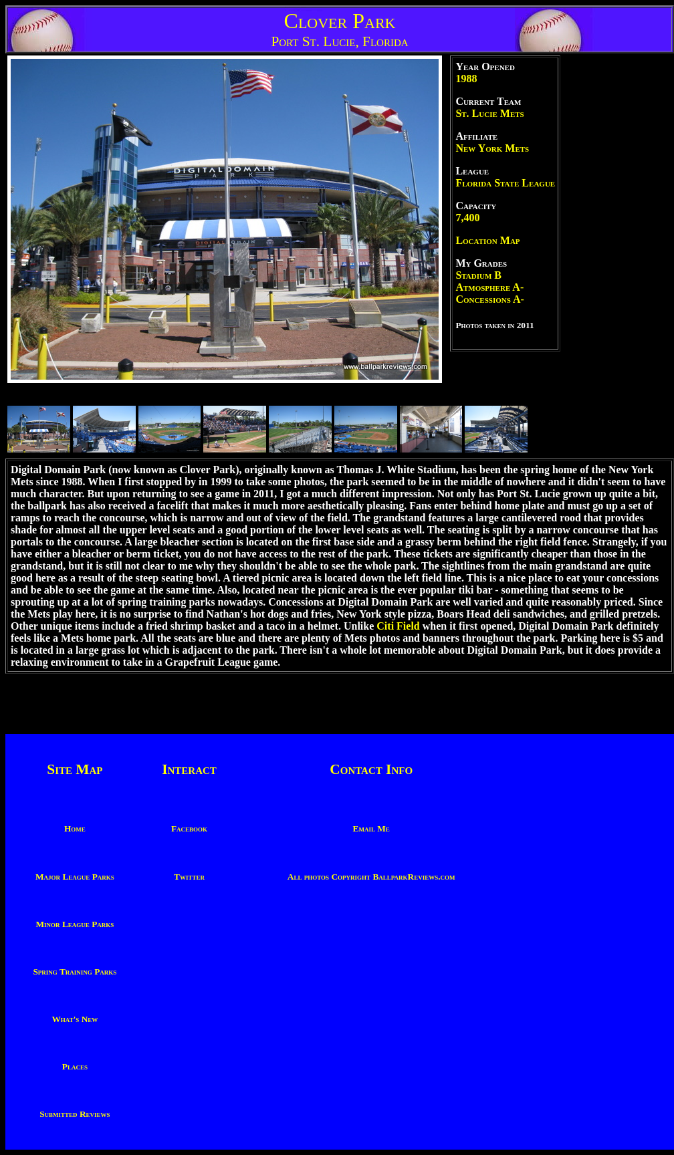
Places (75, 1066)
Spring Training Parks (74, 972)
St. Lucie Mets (489, 113)
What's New (74, 1019)
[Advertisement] (617, 256)
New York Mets (492, 148)
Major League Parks (74, 877)
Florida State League (505, 182)
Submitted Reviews (74, 1114)
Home (75, 828)
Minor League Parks (75, 924)
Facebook (189, 828)
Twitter (189, 877)
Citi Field (397, 626)
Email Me (371, 828)
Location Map (487, 240)
